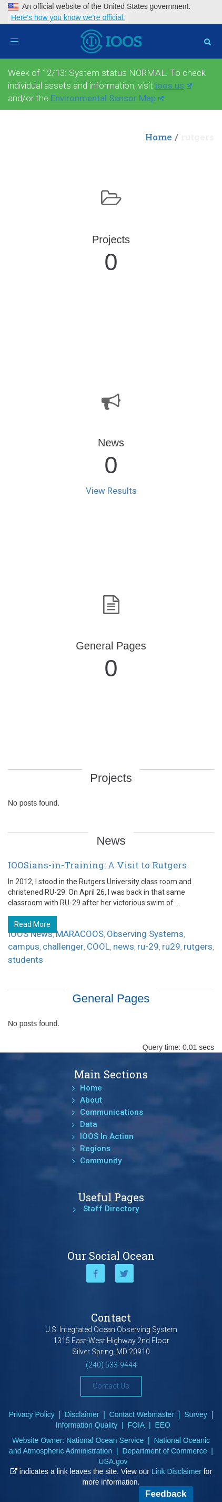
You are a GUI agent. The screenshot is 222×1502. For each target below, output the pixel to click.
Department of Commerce (164, 1451)
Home (158, 137)
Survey (195, 1414)
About (91, 1100)
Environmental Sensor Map (107, 98)
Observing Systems (145, 934)
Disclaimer (82, 1414)
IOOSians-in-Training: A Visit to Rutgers (97, 865)
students (25, 959)
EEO (162, 1425)
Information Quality (87, 1425)
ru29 (171, 946)
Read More (32, 924)
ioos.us (173, 85)
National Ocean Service (105, 1440)
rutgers (198, 946)
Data (88, 1124)
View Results (111, 490)
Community (101, 1160)
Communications (111, 1112)
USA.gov (112, 1461)
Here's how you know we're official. (68, 17)
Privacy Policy (32, 1414)
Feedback (165, 1494)
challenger (63, 946)
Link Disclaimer (176, 1471)
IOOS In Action (107, 1136)
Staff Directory (111, 1208)
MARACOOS (80, 934)
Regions (95, 1148)
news (123, 946)
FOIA (136, 1425)
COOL (98, 946)
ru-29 (148, 946)
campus (23, 946)
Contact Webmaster (141, 1414)
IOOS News (30, 934)
